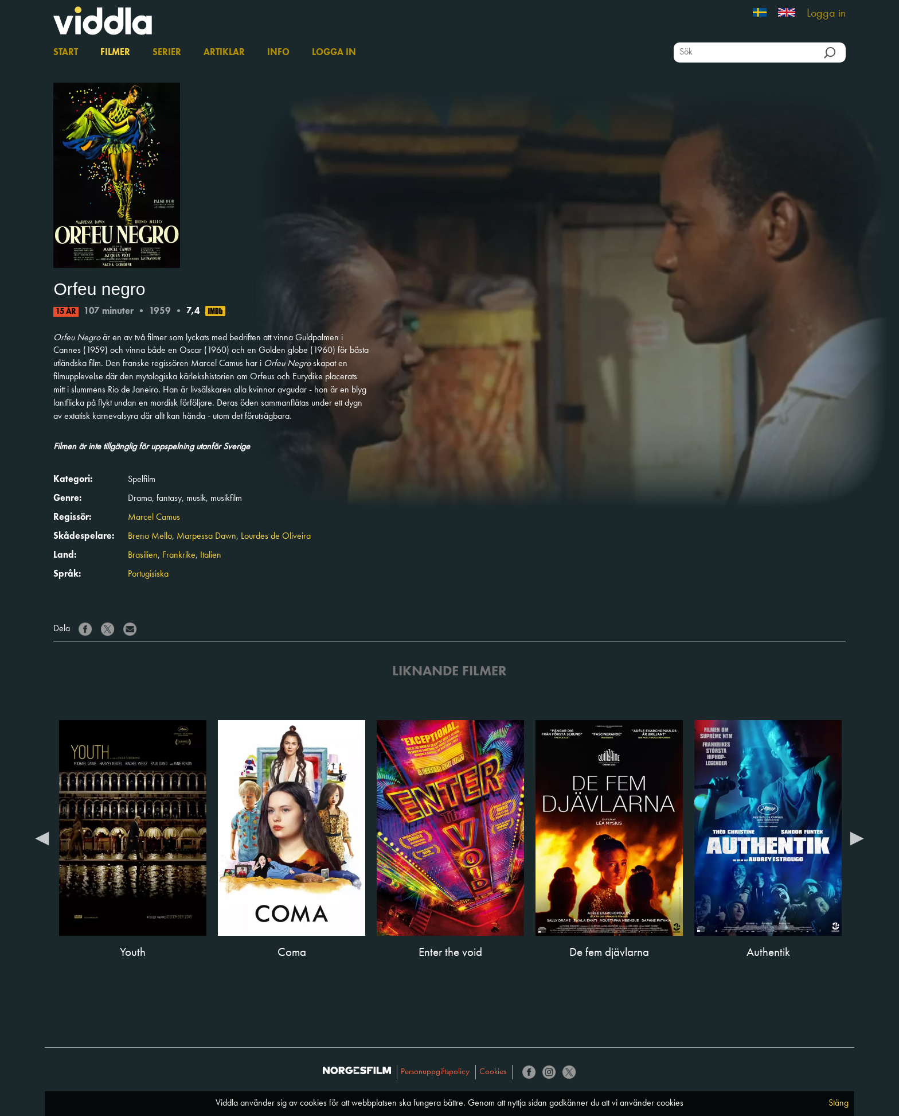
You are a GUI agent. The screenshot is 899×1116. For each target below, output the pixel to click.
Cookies (492, 1072)
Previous (41, 837)
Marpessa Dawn (206, 536)
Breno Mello (150, 536)
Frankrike (179, 555)
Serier (167, 52)
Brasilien (143, 555)
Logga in (826, 14)
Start (65, 52)
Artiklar (224, 52)
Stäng (838, 1103)
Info (278, 52)
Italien (210, 555)
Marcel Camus (154, 517)
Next (857, 837)
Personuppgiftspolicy (435, 1072)
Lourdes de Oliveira (276, 536)
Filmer (115, 52)
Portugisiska (148, 574)
